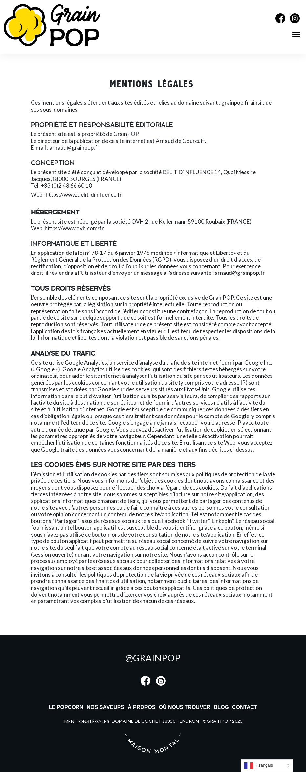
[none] (267, 765)
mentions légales (86, 721)
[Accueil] (52, 44)
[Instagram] (295, 21)
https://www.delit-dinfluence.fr (84, 194)
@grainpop (153, 657)
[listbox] (267, 765)
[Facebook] (280, 21)
